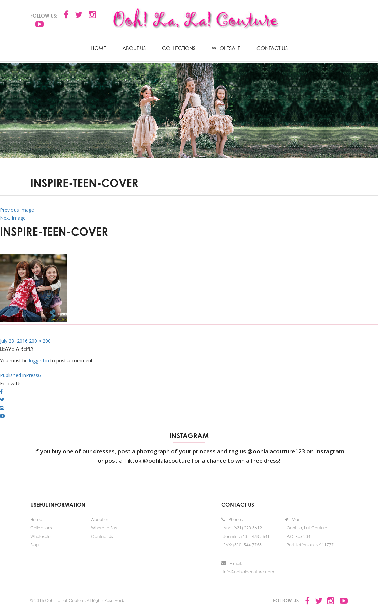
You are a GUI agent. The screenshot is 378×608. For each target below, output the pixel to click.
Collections (178, 48)
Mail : (293, 519)
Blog (34, 544)
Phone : (232, 519)
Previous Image (17, 210)
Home (98, 48)
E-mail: (231, 563)
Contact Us (272, 48)
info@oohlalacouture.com (248, 571)
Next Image (13, 218)
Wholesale (226, 48)
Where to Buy (104, 527)
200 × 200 (40, 341)
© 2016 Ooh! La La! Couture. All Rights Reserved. (77, 600)
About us (134, 48)
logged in (39, 360)
